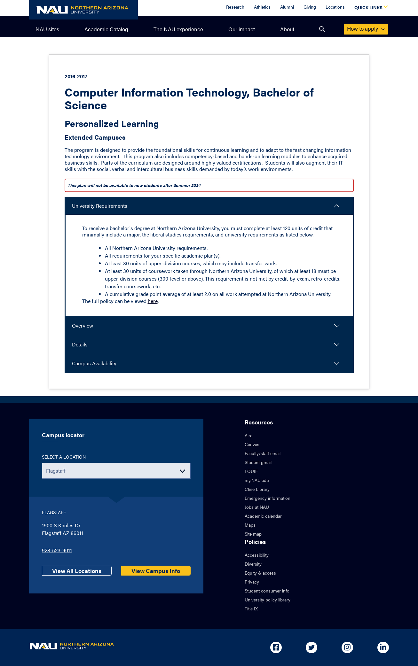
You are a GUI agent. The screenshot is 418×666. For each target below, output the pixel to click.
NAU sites (47, 29)
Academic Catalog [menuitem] (106, 29)
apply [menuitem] (366, 28)
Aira (248, 435)
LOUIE (251, 471)
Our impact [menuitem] (241, 29)
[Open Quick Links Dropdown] (370, 8)
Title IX (251, 608)
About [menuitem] (287, 29)
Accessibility (257, 555)
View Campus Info (155, 571)
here (153, 301)
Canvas (252, 444)
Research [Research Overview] (235, 7)
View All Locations (76, 571)
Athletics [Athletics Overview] (262, 7)
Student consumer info (267, 590)
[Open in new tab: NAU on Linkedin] (383, 647)
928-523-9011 (57, 550)
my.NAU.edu (257, 480)
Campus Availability (94, 363)
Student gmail (258, 462)
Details (80, 344)
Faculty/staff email (262, 453)
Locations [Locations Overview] (335, 7)
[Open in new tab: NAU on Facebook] (276, 647)
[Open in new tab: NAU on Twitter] (311, 647)
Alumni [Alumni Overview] (287, 7)
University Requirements (99, 205)
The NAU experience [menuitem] (178, 29)
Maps (250, 525)
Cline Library (257, 489)
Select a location (64, 457)
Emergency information (267, 498)
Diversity (253, 564)
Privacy (252, 581)
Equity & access (260, 572)
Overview (82, 325)
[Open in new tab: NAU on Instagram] (347, 647)
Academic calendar (263, 516)
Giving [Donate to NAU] (310, 7)
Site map (253, 533)
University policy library (267, 599)
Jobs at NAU (257, 507)
